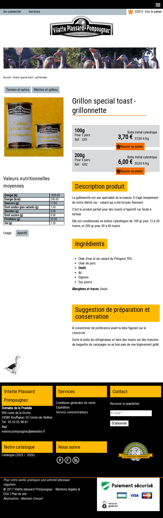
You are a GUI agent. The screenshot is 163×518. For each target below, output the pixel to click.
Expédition (63, 407)
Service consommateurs (72, 412)
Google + (68, 460)
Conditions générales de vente (76, 403)
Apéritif (22, 233)
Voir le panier (153, 12)
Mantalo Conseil (32, 498)
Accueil (7, 77)
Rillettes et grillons (46, 90)
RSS (76, 460)
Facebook (60, 460)
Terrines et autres (17, 90)
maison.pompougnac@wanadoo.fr (23, 431)
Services (34, 12)
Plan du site (19, 494)
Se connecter (12, 12)
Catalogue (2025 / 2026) (18, 455)
